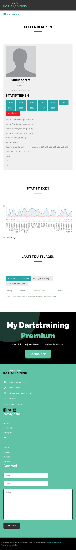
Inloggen (7, 457)
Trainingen (8, 428)
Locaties (7, 452)
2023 (43, 102)
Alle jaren (12, 113)
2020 (10, 108)
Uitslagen (7, 433)
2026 (10, 102)
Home (6, 423)
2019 (21, 108)
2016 (53, 108)
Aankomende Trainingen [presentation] (18, 278)
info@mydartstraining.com (20, 393)
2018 (32, 108)
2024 (32, 102)
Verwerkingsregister (9, 545)
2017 (43, 108)
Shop (5, 437)
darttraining (11, 14)
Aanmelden (38, 354)
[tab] (18, 278)
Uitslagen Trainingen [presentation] (42, 278)
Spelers (6, 447)
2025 (21, 102)
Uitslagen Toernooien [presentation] (17, 283)
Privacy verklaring (54, 542)
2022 (53, 102)
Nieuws (6, 461)
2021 (64, 102)
